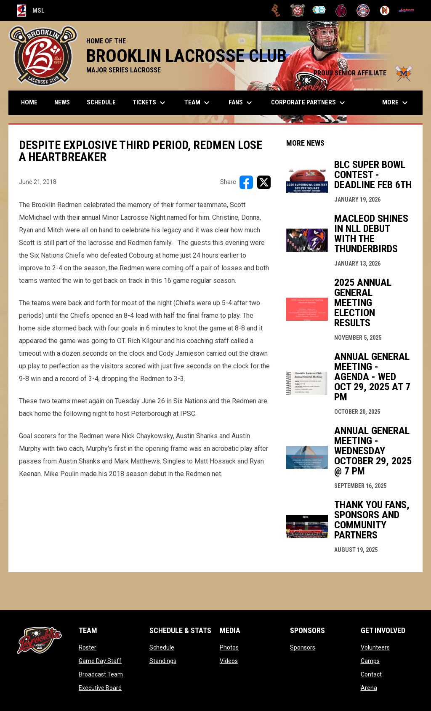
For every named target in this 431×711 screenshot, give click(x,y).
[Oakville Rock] (363, 10)
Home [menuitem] (29, 102)
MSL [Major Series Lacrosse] (31, 10)
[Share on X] (264, 182)
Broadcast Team (101, 674)
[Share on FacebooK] (246, 182)
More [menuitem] (396, 103)
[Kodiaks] (341, 10)
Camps (370, 661)
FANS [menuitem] (241, 103)
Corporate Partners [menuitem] (309, 103)
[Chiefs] (319, 10)
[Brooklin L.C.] (298, 10)
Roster (87, 647)
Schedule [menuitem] (101, 102)
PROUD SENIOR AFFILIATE (364, 73)
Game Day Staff (100, 661)
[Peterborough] (406, 10)
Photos (229, 647)
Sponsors (302, 647)
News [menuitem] (62, 102)
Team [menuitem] (198, 103)
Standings (162, 661)
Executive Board (100, 687)
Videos (229, 661)
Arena (369, 687)
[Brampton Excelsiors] (276, 10)
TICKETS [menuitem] (150, 103)
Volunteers (375, 647)
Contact (371, 674)
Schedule (161, 647)
